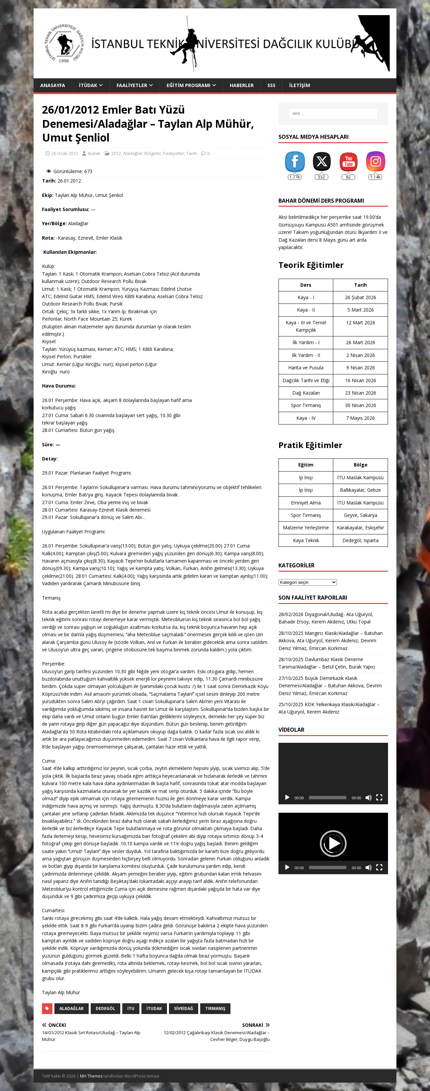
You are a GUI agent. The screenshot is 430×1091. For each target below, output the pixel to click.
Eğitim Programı (188, 85)
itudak (154, 1008)
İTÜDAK (88, 85)
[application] (333, 773)
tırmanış (215, 1008)
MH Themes (91, 1076)
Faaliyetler (132, 85)
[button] (333, 843)
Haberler (242, 85)
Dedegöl (105, 1008)
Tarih (191, 153)
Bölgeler (152, 153)
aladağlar (71, 1008)
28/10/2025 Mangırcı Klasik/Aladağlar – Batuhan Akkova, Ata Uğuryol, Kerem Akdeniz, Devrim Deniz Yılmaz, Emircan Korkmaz (330, 640)
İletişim (299, 85)
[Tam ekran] (379, 797)
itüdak (94, 153)
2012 (116, 153)
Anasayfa (52, 85)
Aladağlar (132, 153)
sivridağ (183, 1008)
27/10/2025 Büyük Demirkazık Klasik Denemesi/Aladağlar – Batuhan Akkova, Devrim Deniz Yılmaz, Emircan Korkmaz (330, 685)
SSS (271, 85)
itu (130, 1008)
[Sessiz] (368, 797)
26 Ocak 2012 (64, 153)
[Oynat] (287, 797)
